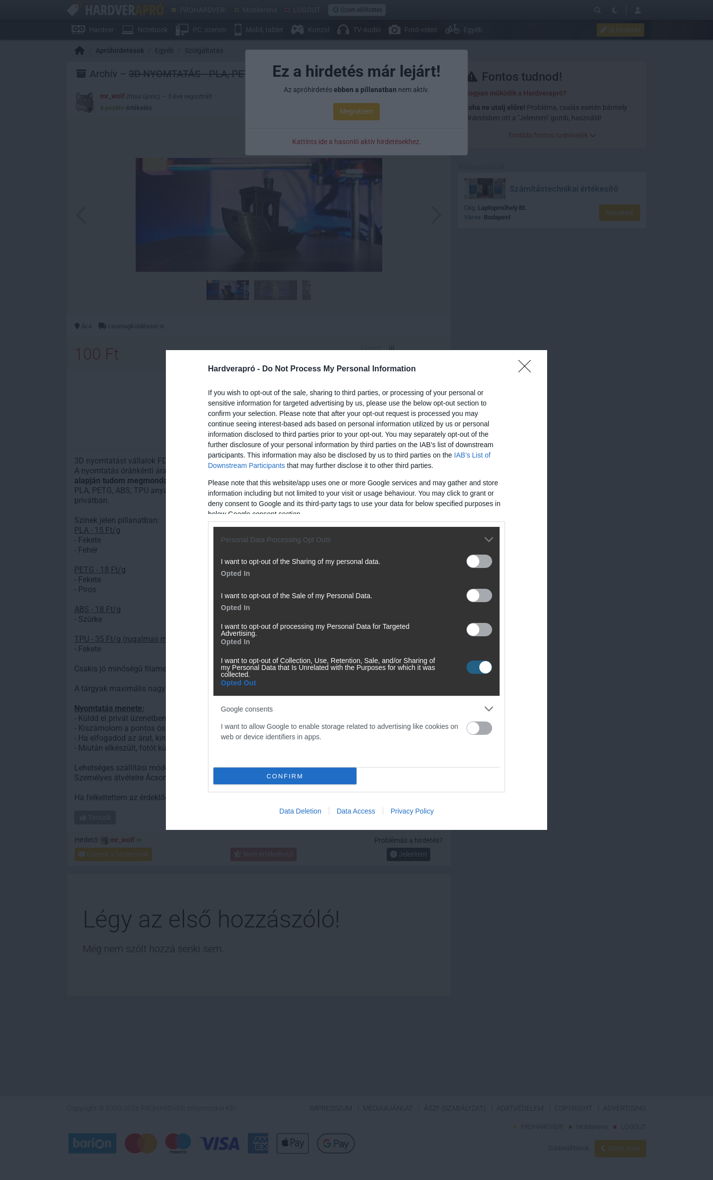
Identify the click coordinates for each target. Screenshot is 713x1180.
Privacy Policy (412, 811)
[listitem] (356, 539)
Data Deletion (300, 811)
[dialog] (356, 590)
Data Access (356, 811)
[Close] (527, 369)
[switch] (479, 561)
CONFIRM (285, 776)
